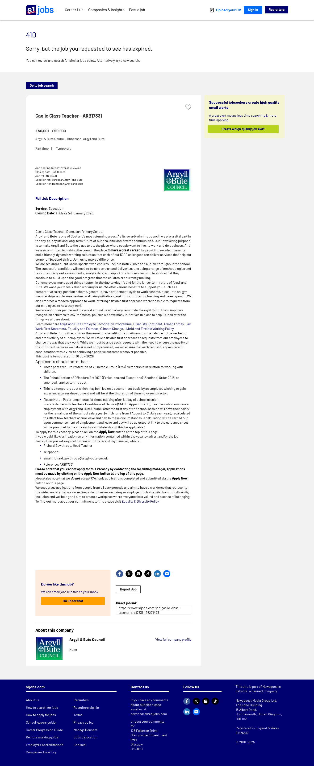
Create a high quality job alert (243, 129)
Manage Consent (85, 730)
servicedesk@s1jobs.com (149, 714)
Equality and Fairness (83, 329)
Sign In (253, 10)
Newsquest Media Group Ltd (256, 700)
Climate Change (111, 329)
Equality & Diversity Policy (140, 501)
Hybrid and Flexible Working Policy (149, 329)
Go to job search (42, 85)
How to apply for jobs (41, 715)
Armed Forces (174, 324)
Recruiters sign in (86, 707)
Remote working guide (42, 737)
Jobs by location (85, 737)
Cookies (79, 745)
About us (32, 700)
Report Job (128, 589)
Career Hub (74, 9)
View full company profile (173, 639)
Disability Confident (147, 324)
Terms (78, 715)
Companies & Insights (106, 9)
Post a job (137, 9)
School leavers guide (40, 722)
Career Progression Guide (44, 730)
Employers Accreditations (44, 745)
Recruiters (277, 10)
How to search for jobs (42, 707)
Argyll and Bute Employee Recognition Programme (96, 324)
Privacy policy (83, 722)
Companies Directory (41, 752)
